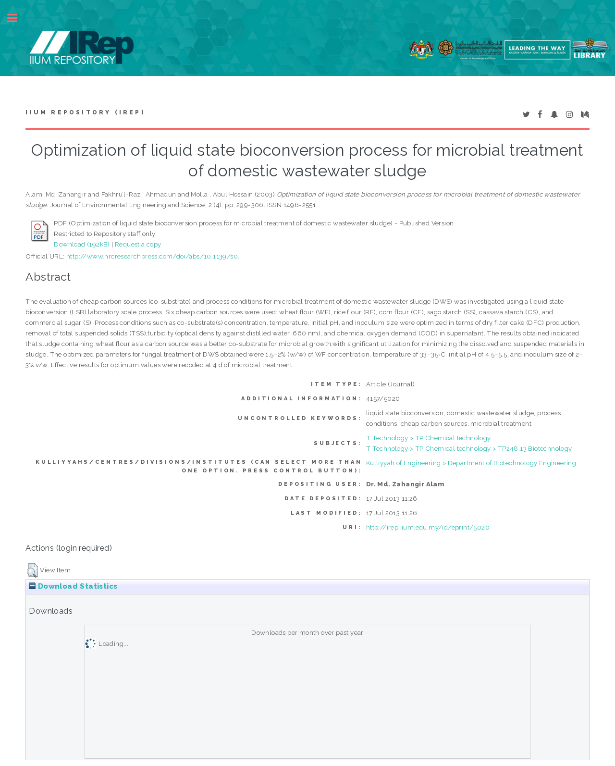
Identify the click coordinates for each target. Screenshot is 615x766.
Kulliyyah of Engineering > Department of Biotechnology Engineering (471, 463)
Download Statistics (73, 586)
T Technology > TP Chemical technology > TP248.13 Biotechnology (469, 448)
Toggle (17, 18)
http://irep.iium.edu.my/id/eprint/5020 (428, 527)
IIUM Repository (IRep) (85, 112)
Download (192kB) (82, 244)
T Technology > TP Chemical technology (428, 438)
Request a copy (138, 244)
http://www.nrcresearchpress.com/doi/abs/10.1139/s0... (154, 256)
